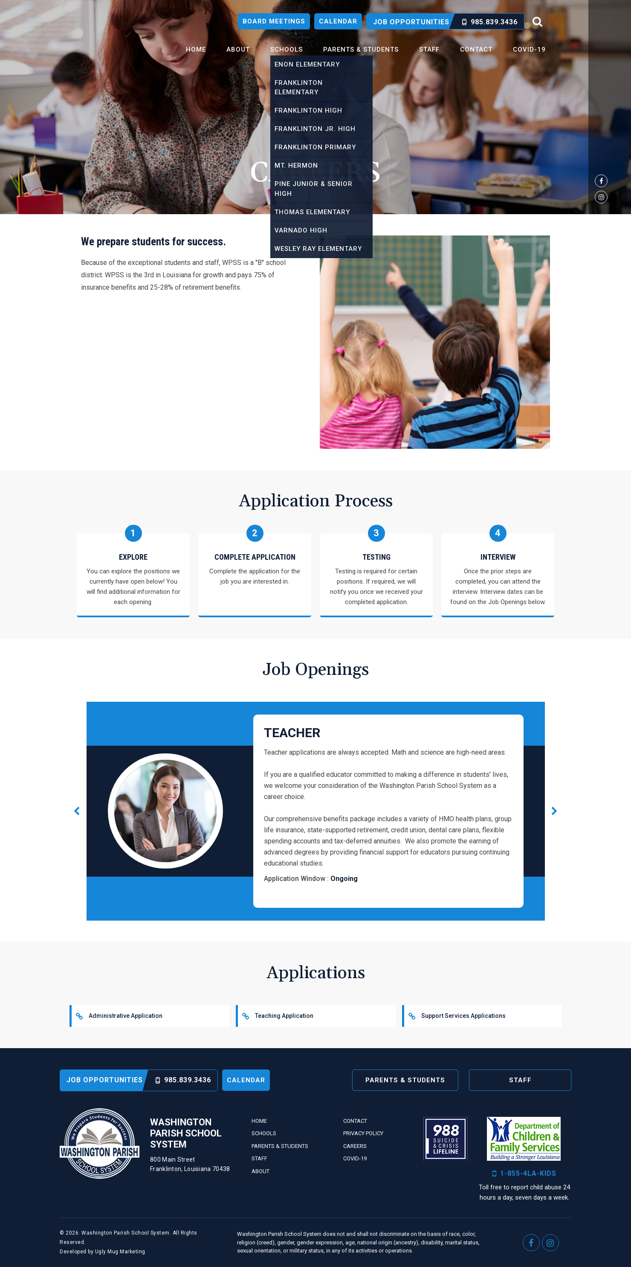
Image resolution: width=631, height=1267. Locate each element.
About (238, 49)
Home (196, 49)
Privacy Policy (363, 1133)
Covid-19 (529, 49)
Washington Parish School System (104, 41)
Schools (286, 49)
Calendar (338, 21)
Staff (429, 49)
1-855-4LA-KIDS (524, 1173)
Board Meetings (274, 21)
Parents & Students (361, 49)
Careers (355, 1146)
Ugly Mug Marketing (120, 1252)
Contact (476, 49)
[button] (554, 811)
